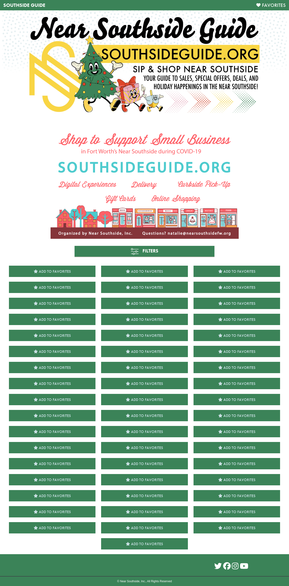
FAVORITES (274, 5)
